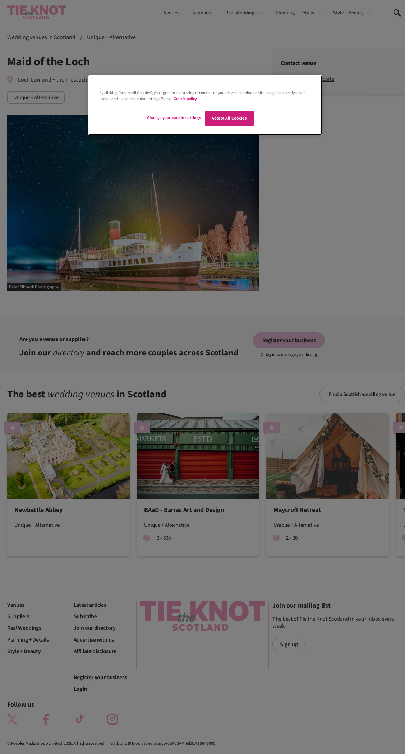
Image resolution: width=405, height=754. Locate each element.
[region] (205, 105)
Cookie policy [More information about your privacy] (185, 99)
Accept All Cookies (229, 118)
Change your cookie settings (174, 118)
